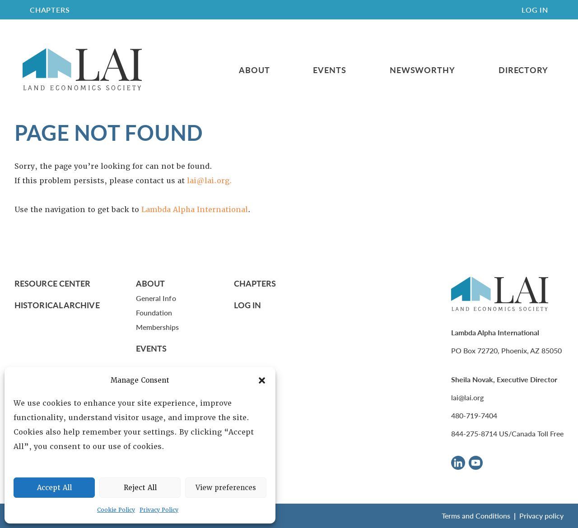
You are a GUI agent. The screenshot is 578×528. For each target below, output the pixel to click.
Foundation (154, 312)
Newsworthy (422, 70)
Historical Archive (57, 304)
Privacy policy (541, 515)
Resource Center (52, 283)
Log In (535, 10)
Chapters (255, 283)
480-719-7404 (474, 415)
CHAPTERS (50, 10)
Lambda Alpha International (194, 209)
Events (329, 70)
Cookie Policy (116, 510)
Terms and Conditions (476, 515)
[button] (261, 380)
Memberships (157, 327)
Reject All (140, 487)
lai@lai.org (467, 397)
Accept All (54, 487)
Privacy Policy (159, 510)
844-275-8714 (474, 433)
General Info (156, 298)
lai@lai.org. (209, 180)
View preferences (226, 487)
